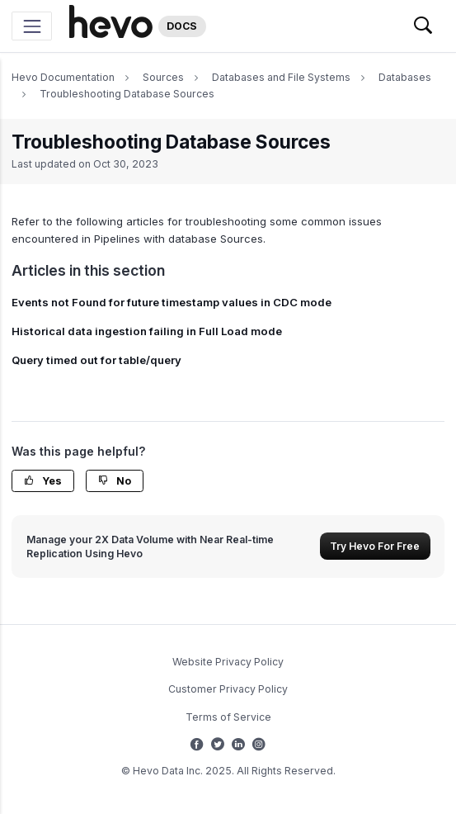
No (114, 481)
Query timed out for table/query (96, 360)
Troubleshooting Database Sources (127, 94)
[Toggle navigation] (32, 26)
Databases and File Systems (281, 77)
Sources (163, 77)
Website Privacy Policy (228, 661)
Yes (43, 481)
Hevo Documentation (63, 77)
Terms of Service (228, 717)
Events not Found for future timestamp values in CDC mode (171, 302)
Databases (404, 77)
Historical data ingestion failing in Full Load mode (147, 331)
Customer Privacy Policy (228, 689)
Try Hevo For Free (375, 546)
